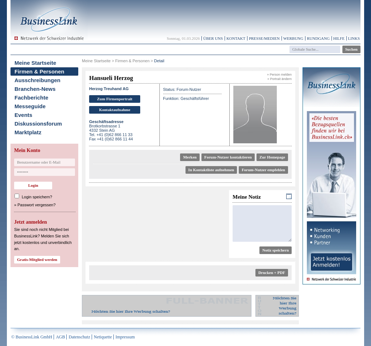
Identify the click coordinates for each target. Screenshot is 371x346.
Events (23, 115)
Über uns (213, 38)
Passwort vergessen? (36, 205)
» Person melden (279, 74)
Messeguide (30, 106)
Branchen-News (34, 89)
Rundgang (318, 38)
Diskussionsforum (38, 124)
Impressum (125, 336)
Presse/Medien (264, 38)
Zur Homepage (272, 157)
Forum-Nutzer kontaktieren (228, 157)
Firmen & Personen (39, 71)
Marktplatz (27, 132)
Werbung (293, 38)
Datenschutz (79, 336)
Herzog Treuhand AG (109, 88)
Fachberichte (31, 97)
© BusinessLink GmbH (31, 336)
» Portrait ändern (279, 79)
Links (354, 38)
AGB (60, 336)
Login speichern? (37, 197)
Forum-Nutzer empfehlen (263, 170)
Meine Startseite (35, 63)
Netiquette (103, 336)
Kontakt (235, 38)
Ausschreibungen (37, 80)
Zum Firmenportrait (114, 99)
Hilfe (339, 38)
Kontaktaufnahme (114, 109)
